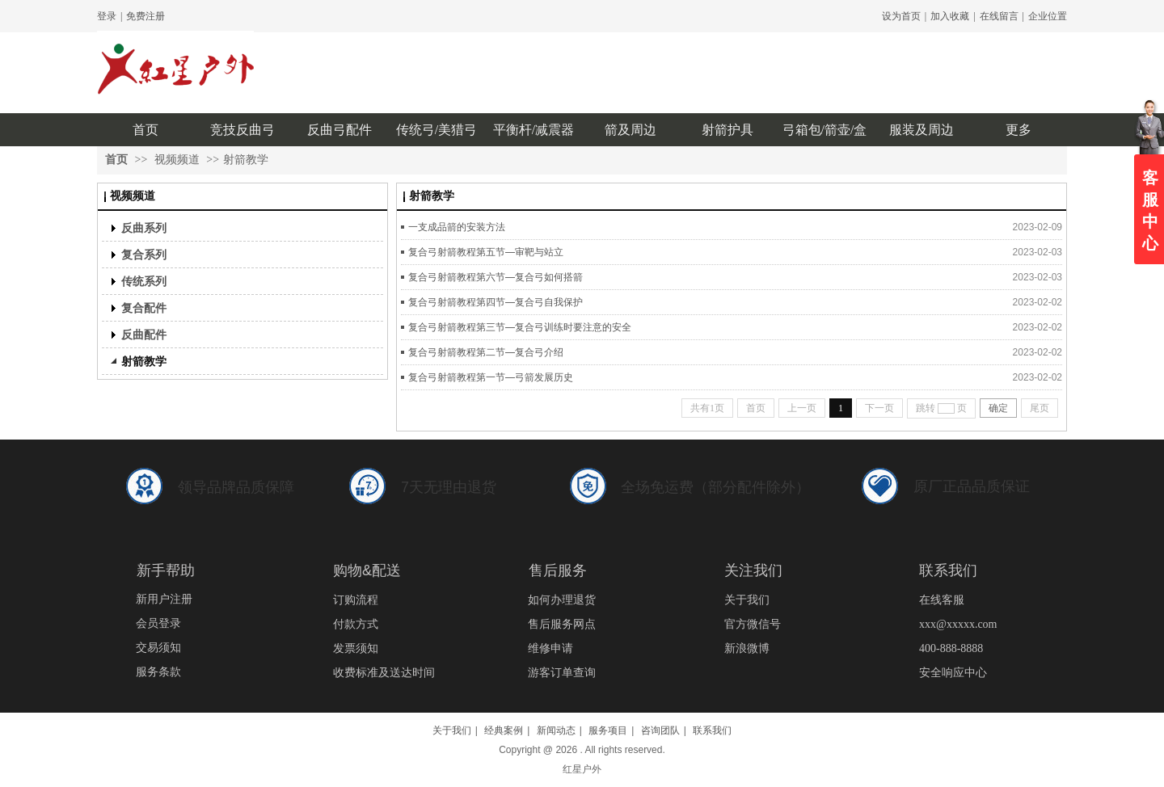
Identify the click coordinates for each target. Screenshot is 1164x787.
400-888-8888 (951, 648)
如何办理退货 (562, 600)
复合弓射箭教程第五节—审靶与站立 (485, 252)
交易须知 (158, 648)
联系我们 (712, 730)
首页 (116, 160)
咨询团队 (660, 730)
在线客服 (941, 600)
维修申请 (550, 648)
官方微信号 (752, 624)
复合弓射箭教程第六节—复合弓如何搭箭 (495, 277)
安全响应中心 (953, 673)
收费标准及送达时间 (384, 673)
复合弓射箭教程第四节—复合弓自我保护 (495, 302)
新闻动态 (556, 730)
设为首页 (901, 16)
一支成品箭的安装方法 (456, 227)
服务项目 (607, 730)
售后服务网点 (562, 624)
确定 (998, 408)
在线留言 (999, 16)
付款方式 (355, 624)
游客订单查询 (562, 673)
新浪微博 (747, 648)
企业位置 (1047, 16)
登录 (106, 16)
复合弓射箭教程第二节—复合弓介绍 (485, 352)
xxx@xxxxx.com (958, 624)
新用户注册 (164, 599)
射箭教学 (245, 160)
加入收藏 (949, 16)
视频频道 (177, 160)
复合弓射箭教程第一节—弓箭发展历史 (490, 377)
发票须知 (355, 648)
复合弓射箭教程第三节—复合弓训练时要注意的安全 (519, 327)
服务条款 (158, 672)
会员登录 (158, 623)
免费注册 (145, 16)
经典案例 (503, 730)
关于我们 (747, 600)
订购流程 (355, 600)
